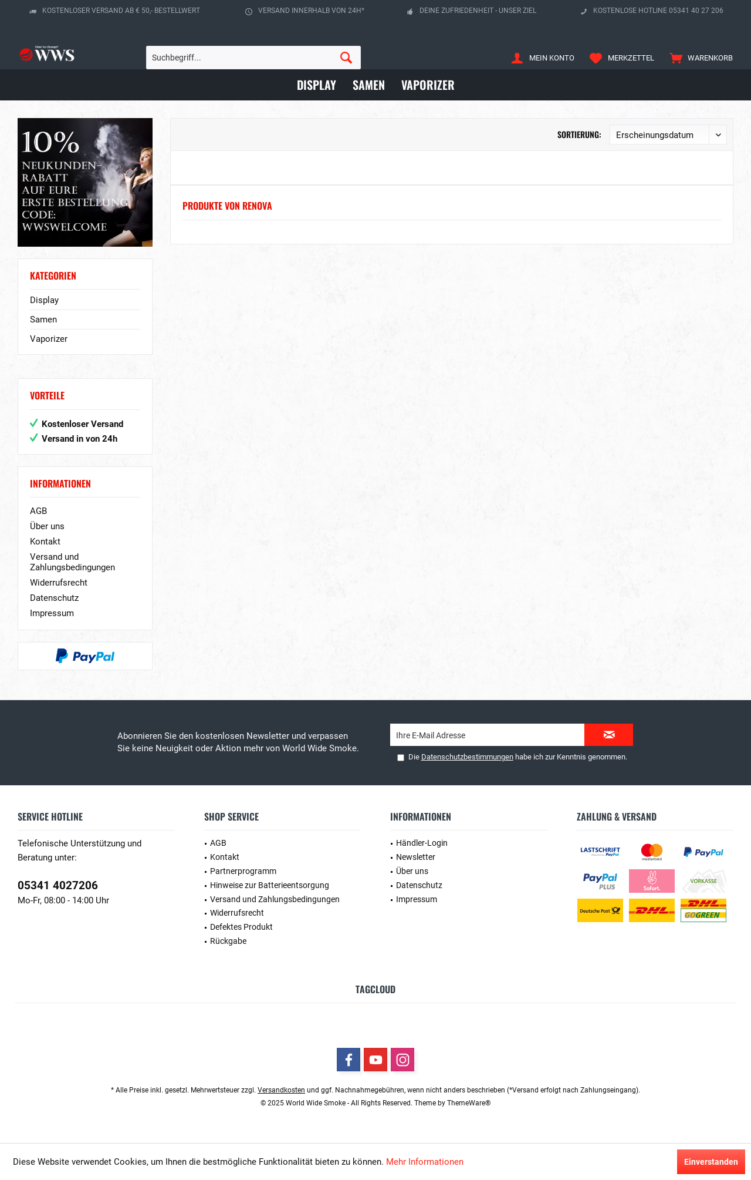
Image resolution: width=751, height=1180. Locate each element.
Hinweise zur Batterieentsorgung (269, 885)
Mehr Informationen (425, 1162)
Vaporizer (48, 339)
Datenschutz (54, 598)
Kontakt (45, 541)
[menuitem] (698, 57)
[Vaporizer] (428, 84)
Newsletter (415, 857)
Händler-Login (422, 843)
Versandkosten (281, 1090)
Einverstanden (711, 1161)
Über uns (47, 526)
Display (44, 300)
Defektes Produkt (241, 927)
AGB (38, 511)
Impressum (52, 613)
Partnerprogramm (243, 871)
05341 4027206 (58, 885)
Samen (43, 319)
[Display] (316, 84)
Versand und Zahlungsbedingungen (72, 562)
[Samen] (368, 84)
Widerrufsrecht (58, 582)
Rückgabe (228, 941)
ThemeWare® (468, 1103)
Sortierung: (579, 134)
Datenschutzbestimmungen (467, 756)
